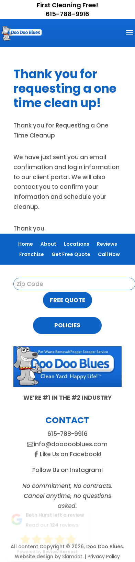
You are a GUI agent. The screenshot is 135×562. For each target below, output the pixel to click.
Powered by (47, 549)
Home (25, 244)
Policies (67, 325)
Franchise (31, 254)
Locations (76, 244)
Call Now (109, 254)
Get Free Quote (71, 254)
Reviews (107, 244)
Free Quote (67, 300)
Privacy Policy (104, 556)
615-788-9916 (67, 14)
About (48, 244)
